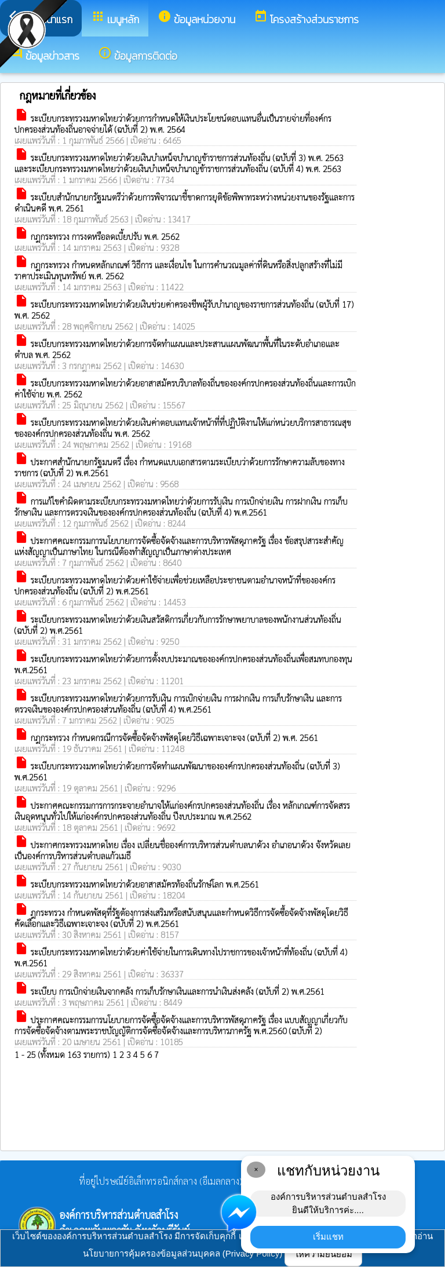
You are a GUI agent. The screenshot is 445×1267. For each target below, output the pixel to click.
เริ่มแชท (328, 1237)
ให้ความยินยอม (323, 1254)
